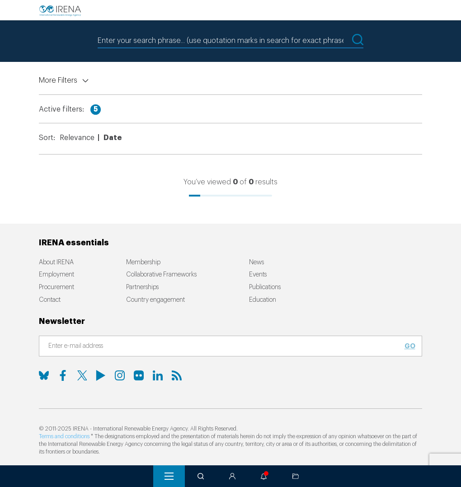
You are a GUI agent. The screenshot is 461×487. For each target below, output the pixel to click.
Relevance (77, 137)
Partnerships (142, 287)
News (256, 262)
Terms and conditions (64, 436)
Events (258, 275)
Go (410, 346)
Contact (50, 300)
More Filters (58, 80)
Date (112, 137)
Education (262, 300)
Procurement (56, 287)
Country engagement (155, 300)
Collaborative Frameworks (161, 275)
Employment (56, 275)
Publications (265, 287)
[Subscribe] (225, 346)
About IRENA (56, 262)
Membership (143, 262)
